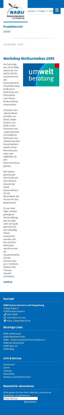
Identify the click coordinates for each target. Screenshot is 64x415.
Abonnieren (30, 401)
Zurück (6, 31)
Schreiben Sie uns (16, 317)
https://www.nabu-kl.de (19, 320)
